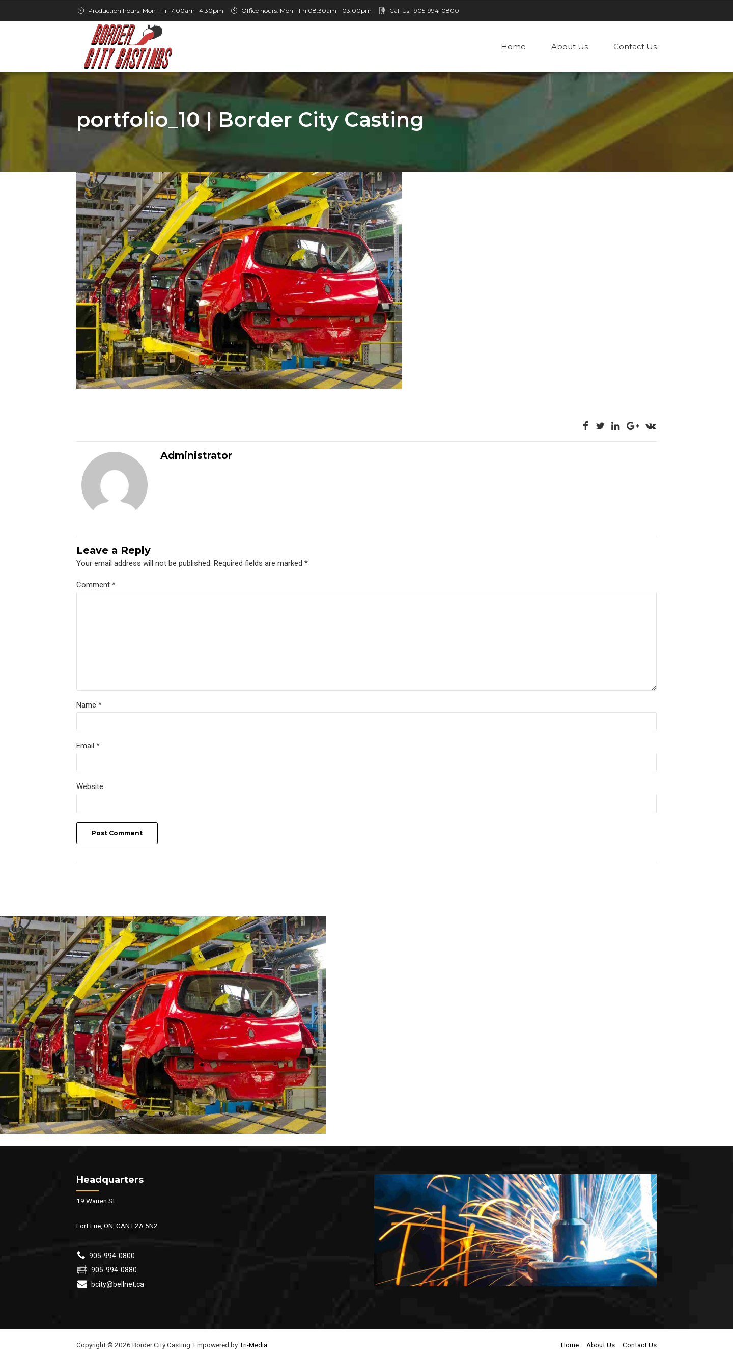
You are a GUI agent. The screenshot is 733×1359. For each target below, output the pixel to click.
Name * (89, 706)
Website (89, 788)
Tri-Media (252, 1346)
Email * (88, 746)
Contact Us (635, 46)
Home (513, 46)
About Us (569, 46)
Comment (96, 585)
